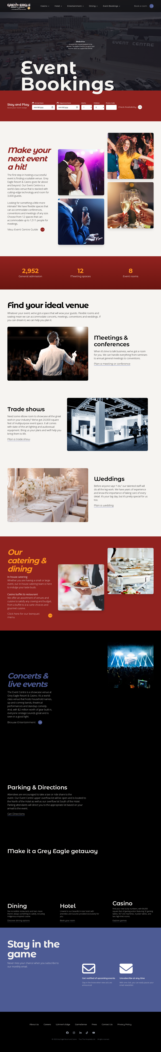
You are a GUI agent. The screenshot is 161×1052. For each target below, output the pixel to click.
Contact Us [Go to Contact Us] (107, 1024)
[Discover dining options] (18, 920)
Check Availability (130, 107)
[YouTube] (93, 1032)
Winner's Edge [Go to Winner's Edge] (63, 1024)
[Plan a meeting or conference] (112, 364)
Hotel (58, 6)
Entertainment (75, 6)
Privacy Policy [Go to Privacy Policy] (124, 1024)
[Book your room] (67, 920)
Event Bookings (112, 6)
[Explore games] (120, 920)
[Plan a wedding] (104, 505)
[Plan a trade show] (18, 439)
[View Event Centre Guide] (26, 230)
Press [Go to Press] (94, 1024)
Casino (45, 6)
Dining (93, 6)
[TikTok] (87, 1032)
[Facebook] (67, 1032)
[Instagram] (74, 1032)
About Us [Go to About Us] (34, 1024)
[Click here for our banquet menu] (29, 615)
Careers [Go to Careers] (47, 1024)
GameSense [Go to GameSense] (81, 1024)
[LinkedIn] (80, 1032)
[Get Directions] (16, 814)
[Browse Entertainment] (24, 722)
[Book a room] (144, 6)
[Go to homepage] (19, 6)
